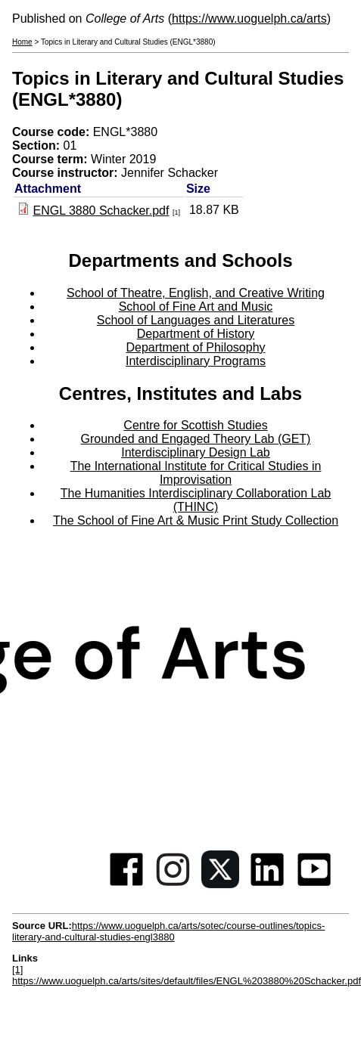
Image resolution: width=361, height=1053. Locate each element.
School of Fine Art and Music (196, 306)
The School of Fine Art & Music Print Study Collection (195, 520)
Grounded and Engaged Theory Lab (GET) (196, 438)
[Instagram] (173, 884)
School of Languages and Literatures (196, 320)
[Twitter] (220, 884)
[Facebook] (126, 884)
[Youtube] (314, 884)
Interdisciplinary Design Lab (195, 452)
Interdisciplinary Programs (196, 361)
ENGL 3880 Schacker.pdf (101, 210)
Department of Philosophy (195, 347)
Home (22, 42)
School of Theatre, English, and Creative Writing (196, 292)
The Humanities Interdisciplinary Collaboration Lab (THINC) (196, 500)
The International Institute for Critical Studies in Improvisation (196, 473)
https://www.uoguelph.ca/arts (249, 18)
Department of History (196, 333)
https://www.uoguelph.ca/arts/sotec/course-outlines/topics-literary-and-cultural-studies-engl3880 (168, 931)
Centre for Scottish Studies (195, 425)
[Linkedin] (267, 884)
